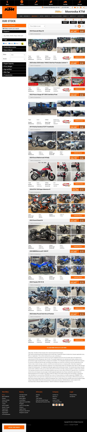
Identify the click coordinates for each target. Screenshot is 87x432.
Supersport (5, 412)
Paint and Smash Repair (42, 400)
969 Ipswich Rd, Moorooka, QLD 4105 (51, 7)
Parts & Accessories (57, 16)
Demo (11, 43)
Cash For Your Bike (24, 405)
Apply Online (22, 409)
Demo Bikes (22, 398)
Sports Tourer (5, 407)
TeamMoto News (57, 402)
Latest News (81, 16)
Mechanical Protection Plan (43, 402)
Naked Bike (5, 411)
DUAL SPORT (5, 405)
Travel (3, 403)
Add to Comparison (36, 34)
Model (5, 59)
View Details (79, 57)
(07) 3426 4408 (65, 7)
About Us (73, 16)
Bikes (3, 395)
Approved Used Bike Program (24, 402)
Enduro (4, 398)
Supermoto (5, 409)
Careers (55, 398)
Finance (66, 16)
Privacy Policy (73, 395)
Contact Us (55, 395)
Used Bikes (22, 400)
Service (47, 16)
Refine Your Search (9, 25)
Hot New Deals (23, 395)
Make (4, 54)
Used (16, 43)
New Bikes (27, 16)
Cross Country (5, 400)
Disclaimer (72, 396)
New (5, 43)
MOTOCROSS (5, 396)
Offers (41, 16)
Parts (37, 396)
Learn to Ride (56, 400)
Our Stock (35, 16)
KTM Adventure (6, 414)
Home (21, 16)
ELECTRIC (4, 402)
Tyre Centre (39, 398)
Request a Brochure (24, 411)
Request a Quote (23, 412)
